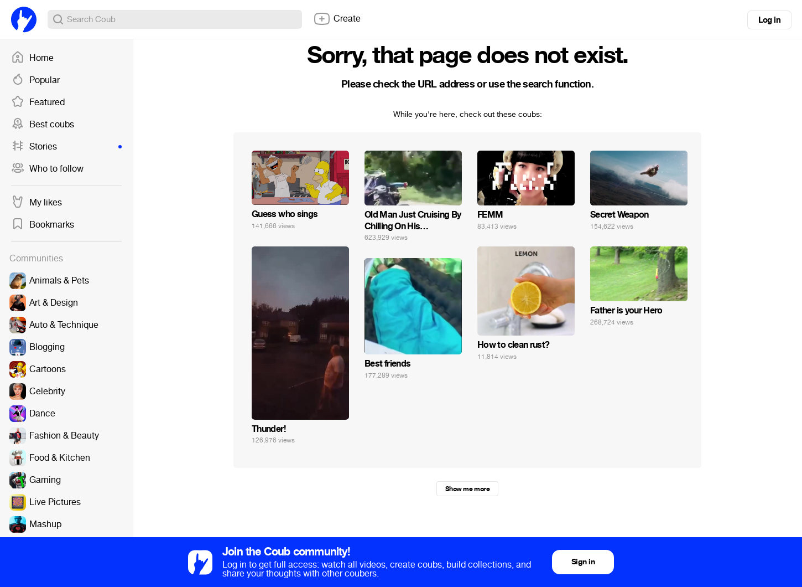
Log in (769, 19)
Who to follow (47, 169)
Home (32, 58)
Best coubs (42, 124)
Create (337, 19)
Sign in (583, 562)
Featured (38, 102)
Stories (66, 147)
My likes (36, 202)
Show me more (467, 489)
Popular (35, 80)
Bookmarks (42, 225)
